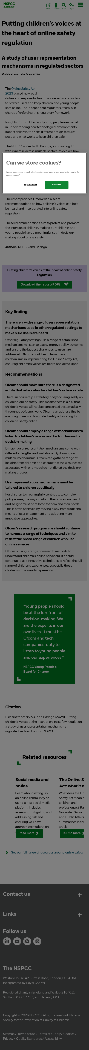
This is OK (56, 185)
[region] (44, 173)
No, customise (30, 185)
